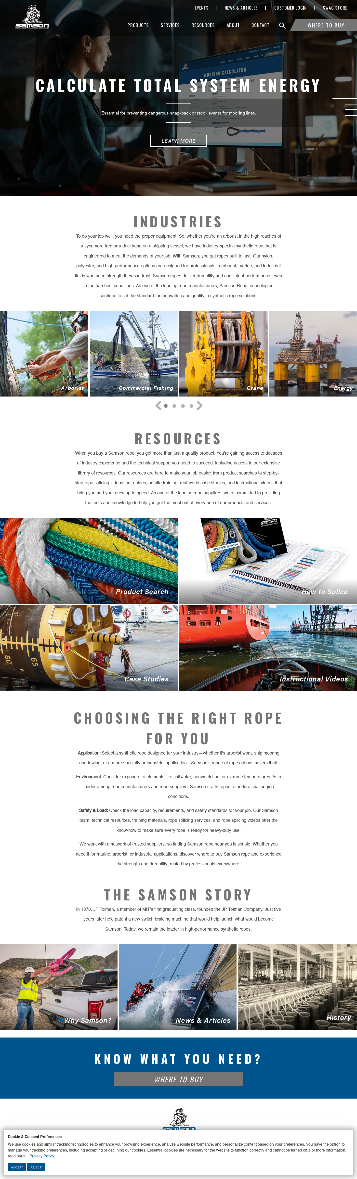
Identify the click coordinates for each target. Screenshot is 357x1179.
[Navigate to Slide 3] (191, 406)
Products (138, 24)
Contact (260, 24)
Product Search (89, 561)
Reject (35, 1167)
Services (170, 24)
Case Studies (89, 648)
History (297, 987)
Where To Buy (326, 25)
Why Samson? (59, 987)
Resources (203, 24)
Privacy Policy (41, 1156)
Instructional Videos (268, 648)
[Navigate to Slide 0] (166, 406)
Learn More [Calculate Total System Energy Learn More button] (179, 140)
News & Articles (241, 8)
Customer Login (290, 8)
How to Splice (268, 561)
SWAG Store (335, 8)
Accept (17, 1167)
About (233, 24)
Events (202, 8)
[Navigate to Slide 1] (174, 406)
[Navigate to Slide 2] (183, 406)
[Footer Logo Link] (178, 1119)
